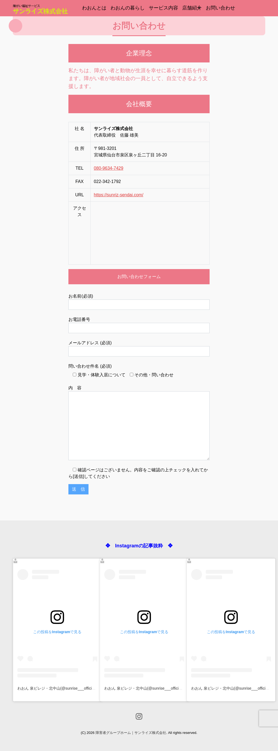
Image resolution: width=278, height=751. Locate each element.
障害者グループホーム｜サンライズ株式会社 (131, 733)
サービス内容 (163, 8)
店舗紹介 (192, 8)
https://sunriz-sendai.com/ (118, 195)
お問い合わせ (220, 8)
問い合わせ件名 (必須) (90, 366)
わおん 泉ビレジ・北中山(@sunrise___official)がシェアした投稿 (71, 688)
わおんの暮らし (127, 8)
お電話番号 (139, 325)
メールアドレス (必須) (139, 348)
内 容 (139, 423)
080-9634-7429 (109, 168)
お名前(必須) (139, 302)
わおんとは (94, 8)
